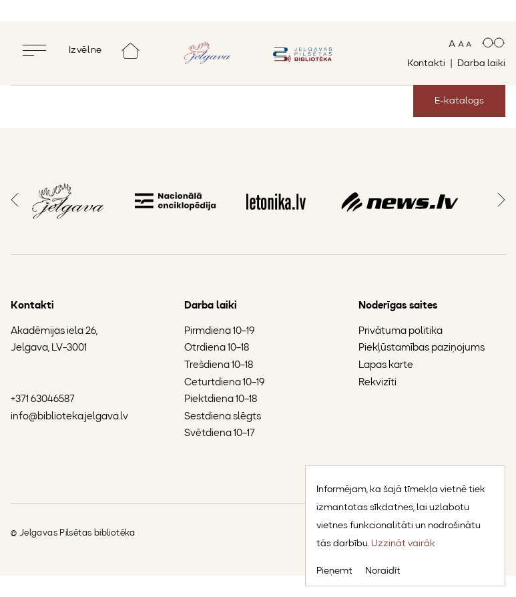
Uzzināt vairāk (403, 543)
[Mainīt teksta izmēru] (460, 44)
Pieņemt (334, 571)
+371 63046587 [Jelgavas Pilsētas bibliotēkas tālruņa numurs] (43, 400)
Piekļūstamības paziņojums (421, 348)
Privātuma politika (400, 332)
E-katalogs (459, 101)
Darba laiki (481, 63)
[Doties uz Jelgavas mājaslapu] (207, 53)
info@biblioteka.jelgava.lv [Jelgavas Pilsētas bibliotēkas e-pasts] (69, 417)
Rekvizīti (377, 383)
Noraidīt (383, 571)
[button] (15, 198)
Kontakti (426, 63)
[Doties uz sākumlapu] (130, 50)
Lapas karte (385, 366)
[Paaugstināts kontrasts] (493, 43)
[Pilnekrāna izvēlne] (64, 50)
